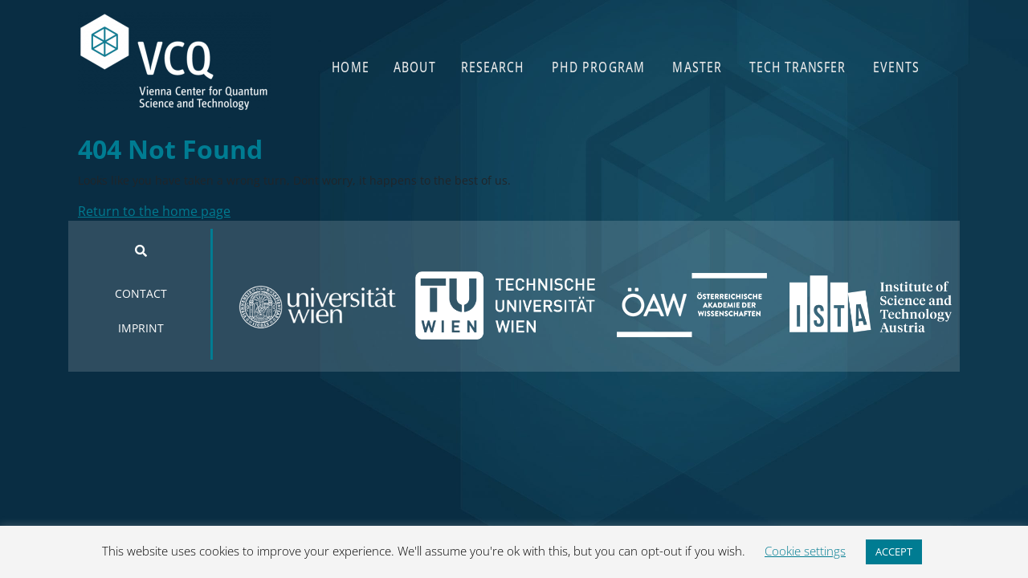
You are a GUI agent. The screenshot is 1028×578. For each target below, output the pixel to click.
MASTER (696, 66)
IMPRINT (141, 328)
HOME (350, 66)
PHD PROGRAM (598, 66)
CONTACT (141, 293)
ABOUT (415, 66)
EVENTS (896, 66)
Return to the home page (154, 211)
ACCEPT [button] (893, 551)
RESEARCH (492, 66)
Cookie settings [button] (805, 551)
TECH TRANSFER (797, 66)
